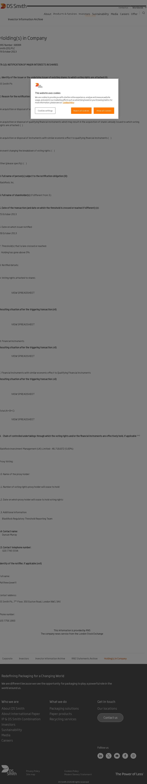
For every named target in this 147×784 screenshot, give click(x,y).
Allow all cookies (104, 110)
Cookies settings (45, 110)
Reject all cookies (81, 110)
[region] (74, 98)
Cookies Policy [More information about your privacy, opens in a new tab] (68, 102)
